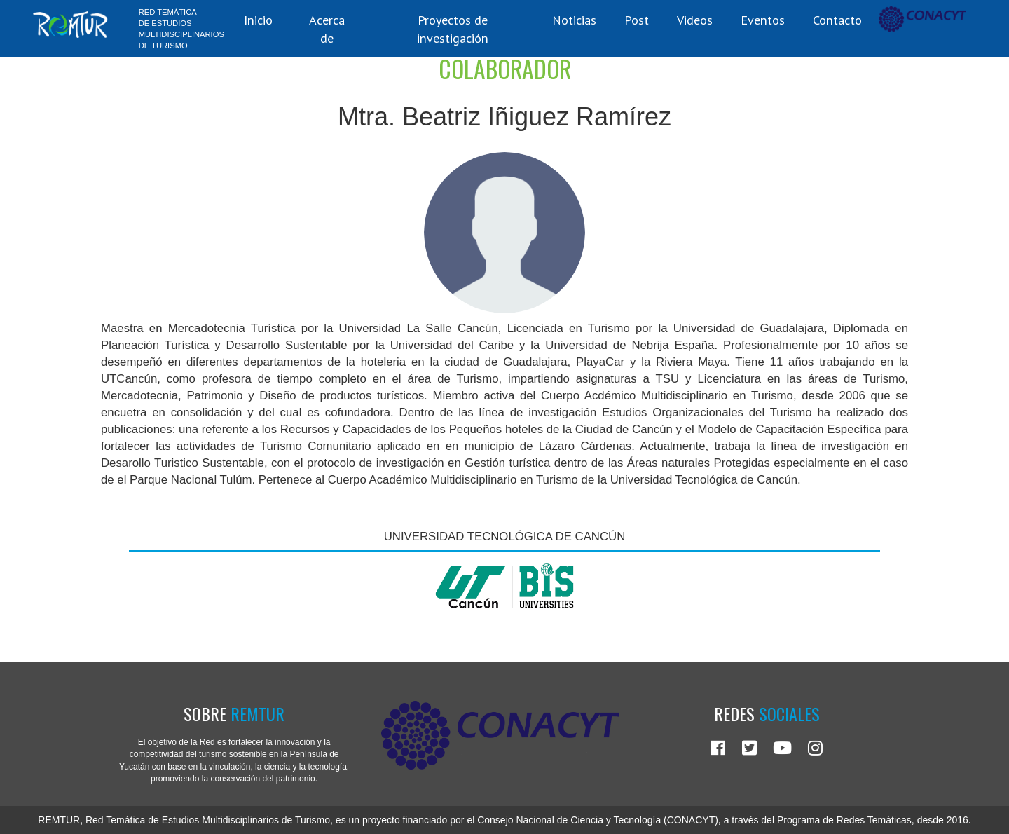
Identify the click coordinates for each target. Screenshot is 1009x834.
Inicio (258, 19)
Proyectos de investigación (452, 28)
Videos (695, 19)
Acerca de (327, 28)
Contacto (837, 19)
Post (636, 19)
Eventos (763, 19)
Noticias (574, 19)
